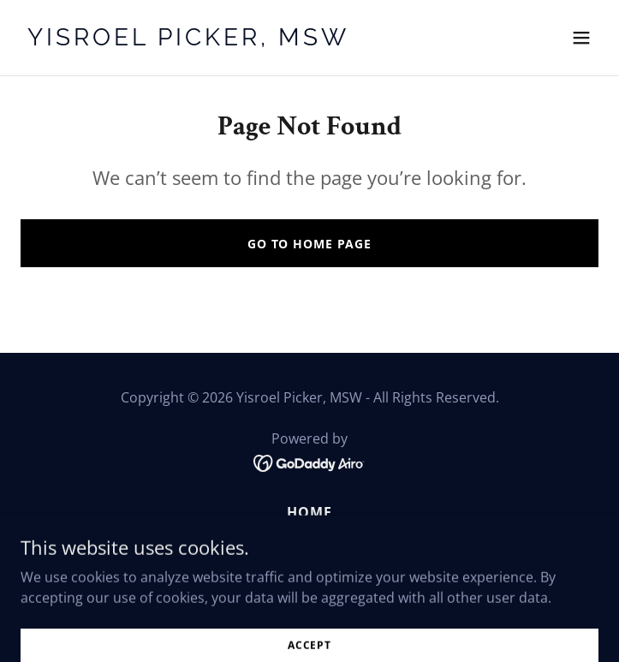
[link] (223, 40)
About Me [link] (309, 537)
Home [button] (309, 512)
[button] (581, 38)
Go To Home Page (309, 244)
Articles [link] (309, 563)
